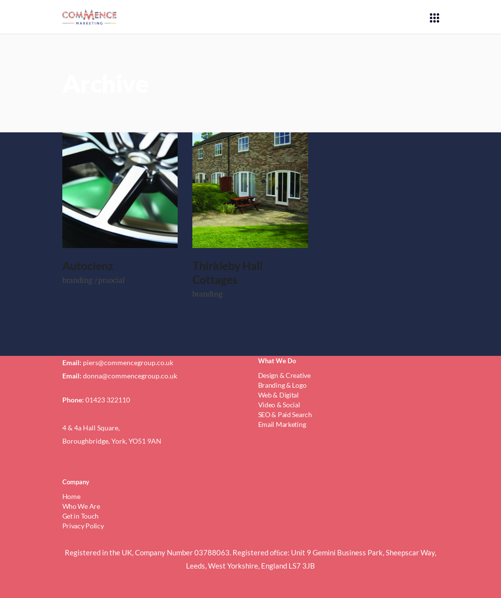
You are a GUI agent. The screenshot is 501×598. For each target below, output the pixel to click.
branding (77, 280)
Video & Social (279, 404)
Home (71, 496)
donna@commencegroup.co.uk (130, 376)
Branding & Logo (282, 385)
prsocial (111, 280)
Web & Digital (278, 395)
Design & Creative (284, 375)
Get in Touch (80, 516)
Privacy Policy (83, 526)
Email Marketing (282, 424)
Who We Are (81, 506)
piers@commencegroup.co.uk (128, 362)
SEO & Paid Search (285, 414)
